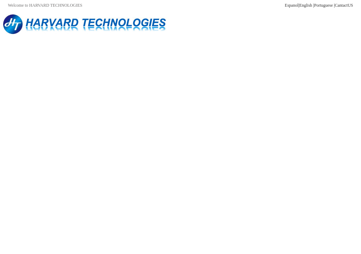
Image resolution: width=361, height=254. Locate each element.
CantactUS (344, 5)
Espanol (292, 5)
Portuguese (323, 5)
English (305, 5)
